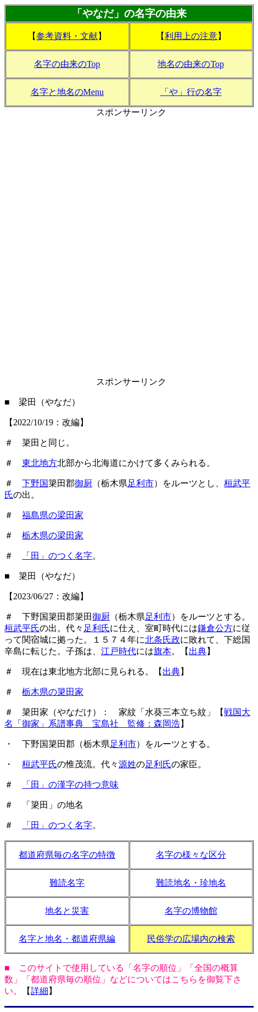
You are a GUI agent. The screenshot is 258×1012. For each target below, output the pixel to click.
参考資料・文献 (67, 36)
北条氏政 (162, 639)
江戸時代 (118, 651)
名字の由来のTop (67, 64)
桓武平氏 (22, 628)
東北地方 (39, 463)
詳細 (39, 991)
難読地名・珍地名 (191, 882)
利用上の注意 (191, 36)
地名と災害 (67, 910)
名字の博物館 (191, 910)
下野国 (35, 483)
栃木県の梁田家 (52, 535)
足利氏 (96, 628)
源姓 (127, 764)
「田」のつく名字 (57, 555)
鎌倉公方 (215, 628)
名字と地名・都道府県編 (67, 938)
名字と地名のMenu (67, 92)
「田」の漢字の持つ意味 (70, 784)
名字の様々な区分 (191, 854)
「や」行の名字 (191, 92)
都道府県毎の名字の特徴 (67, 854)
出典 (197, 651)
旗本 (162, 651)
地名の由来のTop (191, 64)
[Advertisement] (129, 247)
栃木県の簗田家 (52, 691)
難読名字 (67, 882)
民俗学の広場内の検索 (191, 938)
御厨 (83, 483)
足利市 (140, 483)
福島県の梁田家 (52, 515)
